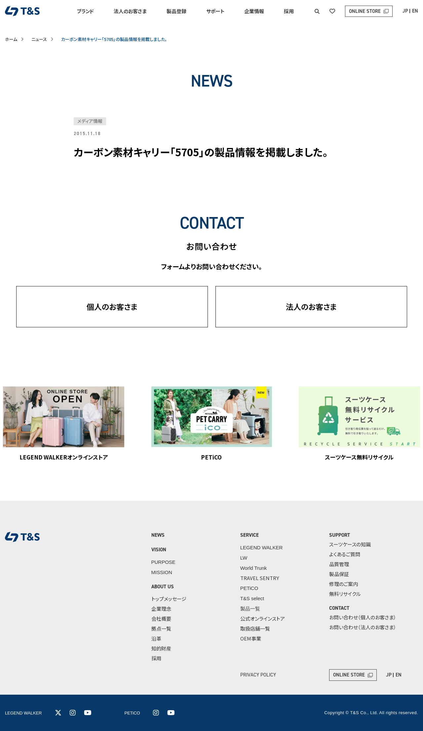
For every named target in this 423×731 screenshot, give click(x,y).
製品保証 (339, 573)
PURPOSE (163, 562)
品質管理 (339, 564)
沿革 (156, 638)
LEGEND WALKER (261, 547)
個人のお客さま (112, 306)
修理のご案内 (343, 583)
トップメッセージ (168, 598)
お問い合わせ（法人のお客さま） (362, 627)
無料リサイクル (345, 593)
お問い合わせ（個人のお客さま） (362, 617)
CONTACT (339, 608)
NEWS (158, 535)
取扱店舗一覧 (255, 628)
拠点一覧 (161, 628)
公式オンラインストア (262, 618)
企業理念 (161, 608)
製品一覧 (250, 608)
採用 (289, 11)
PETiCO (249, 588)
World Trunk (253, 568)
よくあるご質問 (344, 554)
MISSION (161, 572)
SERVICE (249, 535)
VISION (158, 549)
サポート (215, 11)
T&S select (252, 598)
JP (405, 11)
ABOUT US (162, 586)
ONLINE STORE (365, 11)
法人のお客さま (130, 11)
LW (243, 558)
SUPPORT (339, 535)
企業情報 (254, 11)
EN (415, 11)
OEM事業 (250, 638)
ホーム (11, 39)
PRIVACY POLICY (258, 675)
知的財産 (161, 648)
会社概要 (161, 618)
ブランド (85, 11)
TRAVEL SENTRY (259, 577)
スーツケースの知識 (350, 544)
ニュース (39, 39)
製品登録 (176, 11)
